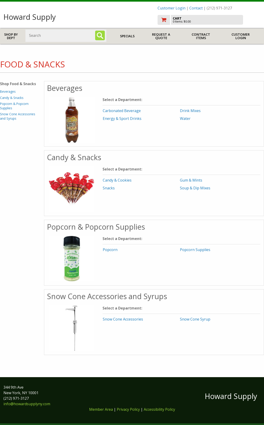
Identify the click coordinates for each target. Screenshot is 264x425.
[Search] (100, 35)
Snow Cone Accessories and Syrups (17, 116)
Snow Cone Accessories (123, 319)
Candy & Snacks (11, 97)
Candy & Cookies (117, 180)
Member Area (101, 409)
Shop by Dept (11, 36)
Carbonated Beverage (122, 110)
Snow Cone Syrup (195, 319)
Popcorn (110, 249)
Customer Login (171, 8)
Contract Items (201, 36)
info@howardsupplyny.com (26, 403)
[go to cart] (209, 20)
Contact (196, 8)
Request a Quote (161, 36)
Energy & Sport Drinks (122, 118)
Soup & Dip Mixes (195, 188)
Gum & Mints (191, 180)
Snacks (109, 188)
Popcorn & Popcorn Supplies (14, 105)
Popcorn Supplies (195, 249)
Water (185, 118)
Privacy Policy (129, 409)
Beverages (8, 91)
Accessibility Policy (159, 409)
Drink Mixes (190, 110)
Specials (127, 36)
